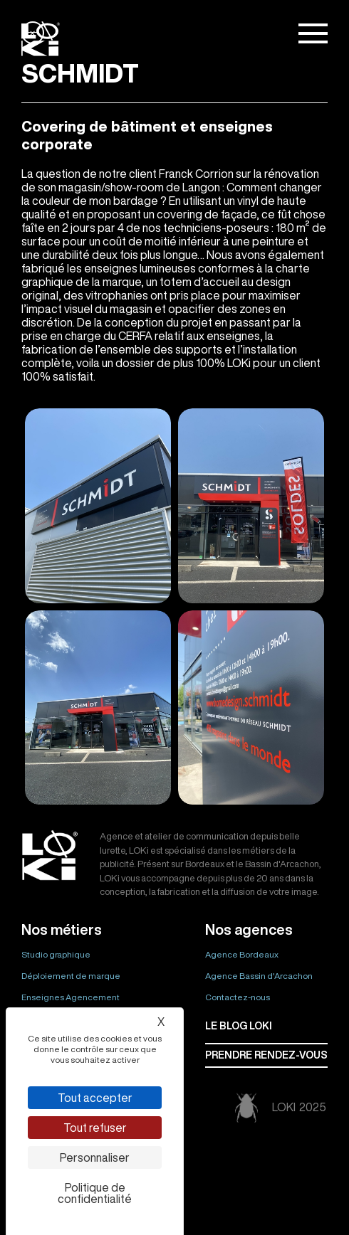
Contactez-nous (237, 997)
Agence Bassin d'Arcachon (259, 975)
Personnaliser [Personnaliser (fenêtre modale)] (95, 1157)
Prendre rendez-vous (266, 1055)
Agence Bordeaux (241, 954)
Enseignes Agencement (70, 997)
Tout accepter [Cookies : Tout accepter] (95, 1097)
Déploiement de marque (70, 975)
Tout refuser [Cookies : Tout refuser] (95, 1127)
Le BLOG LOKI (238, 1026)
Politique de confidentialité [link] (95, 1193)
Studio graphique (55, 954)
